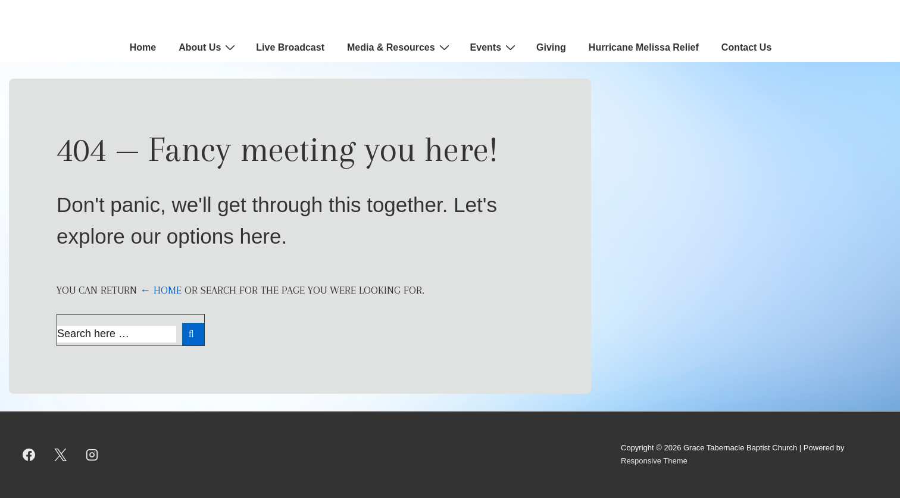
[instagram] (92, 454)
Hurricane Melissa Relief (644, 47)
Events (494, 47)
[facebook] (29, 454)
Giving (551, 47)
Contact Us (746, 47)
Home (143, 47)
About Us (208, 47)
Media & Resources (399, 47)
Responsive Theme (654, 460)
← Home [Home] (161, 290)
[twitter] (60, 454)
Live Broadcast (290, 47)
